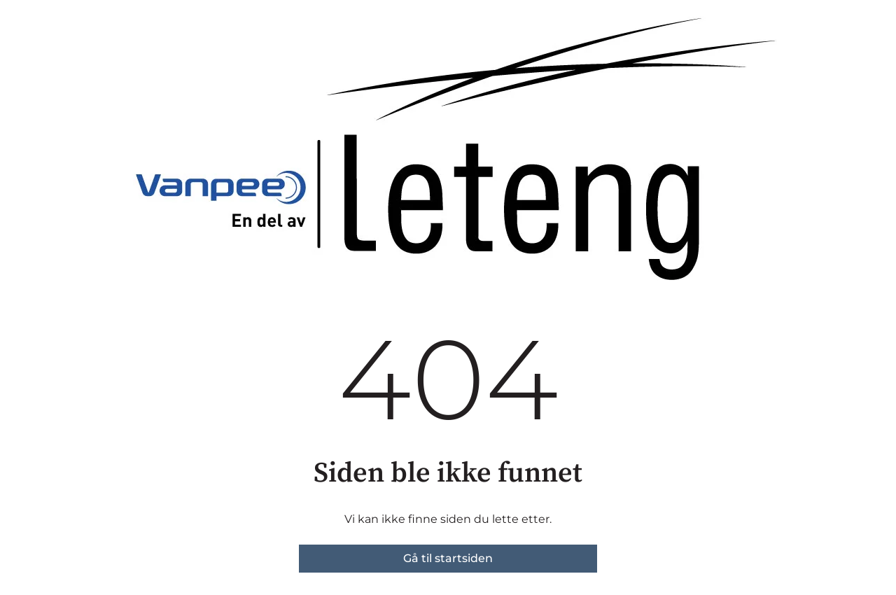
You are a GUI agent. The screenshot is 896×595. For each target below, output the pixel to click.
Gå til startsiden (448, 558)
